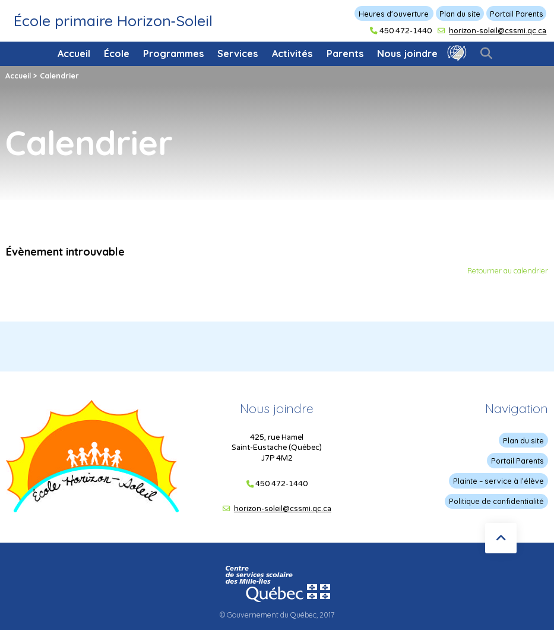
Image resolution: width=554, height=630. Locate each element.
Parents (345, 53)
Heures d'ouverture (394, 13)
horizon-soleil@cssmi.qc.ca (497, 31)
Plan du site (459, 13)
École (116, 53)
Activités (292, 53)
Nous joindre (407, 53)
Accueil (74, 53)
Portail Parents (516, 13)
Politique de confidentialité (496, 500)
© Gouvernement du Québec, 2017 (277, 614)
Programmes (173, 53)
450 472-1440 (405, 31)
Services (237, 53)
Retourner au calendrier (507, 270)
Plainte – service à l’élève (499, 480)
